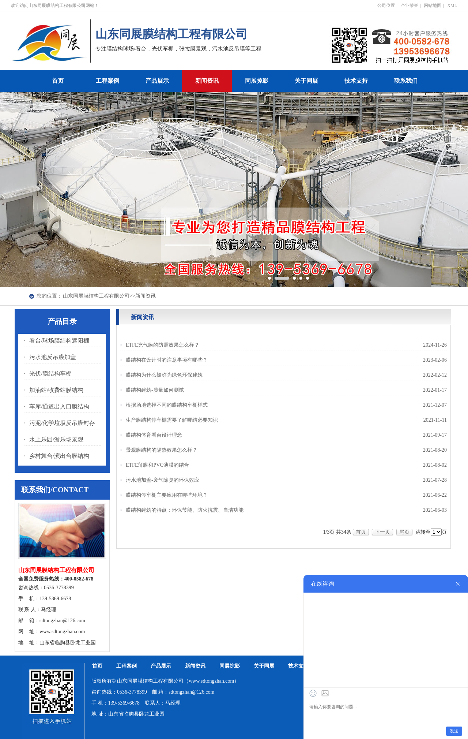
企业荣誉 (409, 5)
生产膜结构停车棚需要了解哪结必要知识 (172, 420)
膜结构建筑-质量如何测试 (155, 390)
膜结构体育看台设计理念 (154, 435)
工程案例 (107, 81)
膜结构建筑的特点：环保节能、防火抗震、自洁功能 (185, 510)
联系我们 (406, 81)
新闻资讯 (207, 81)
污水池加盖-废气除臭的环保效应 (162, 480)
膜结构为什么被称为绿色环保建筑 (164, 375)
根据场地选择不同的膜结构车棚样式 (167, 405)
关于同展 (306, 81)
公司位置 (386, 5)
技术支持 (356, 81)
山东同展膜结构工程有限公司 (96, 296)
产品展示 (157, 81)
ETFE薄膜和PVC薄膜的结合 (157, 465)
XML (452, 5)
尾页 (404, 532)
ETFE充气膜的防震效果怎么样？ (162, 345)
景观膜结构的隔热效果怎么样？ (161, 450)
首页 (58, 81)
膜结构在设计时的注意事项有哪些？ (167, 360)
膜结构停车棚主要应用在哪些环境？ (167, 495)
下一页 (382, 532)
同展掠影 (256, 81)
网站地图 (432, 5)
